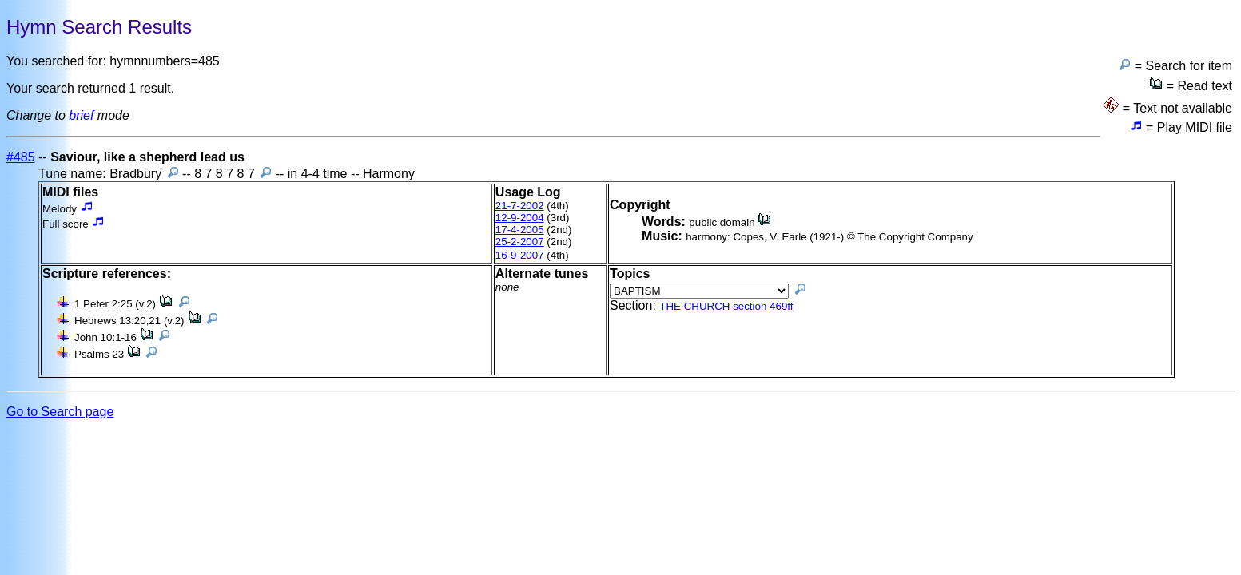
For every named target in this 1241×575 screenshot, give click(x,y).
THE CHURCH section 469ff (726, 306)
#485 (20, 157)
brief (81, 115)
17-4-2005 (519, 230)
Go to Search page (59, 411)
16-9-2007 (519, 255)
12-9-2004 (519, 218)
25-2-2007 (519, 242)
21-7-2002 (519, 206)
